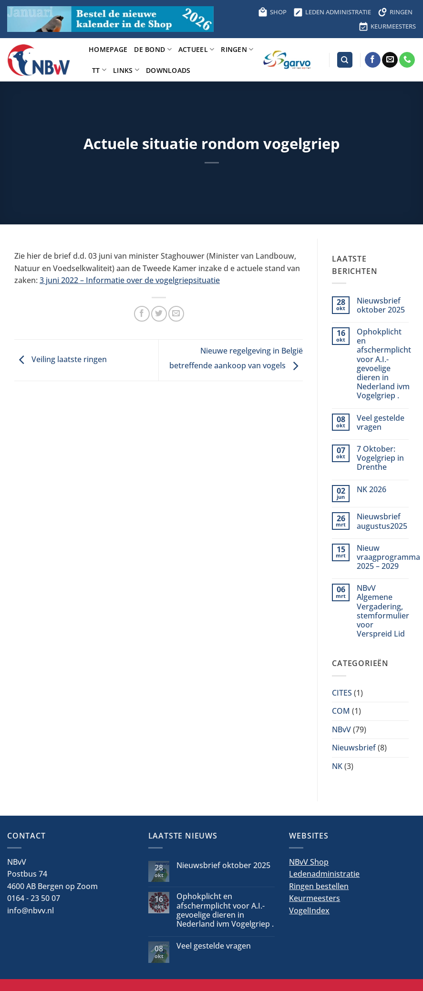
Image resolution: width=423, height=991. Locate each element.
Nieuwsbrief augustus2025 (382, 521)
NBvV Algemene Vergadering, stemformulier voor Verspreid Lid (383, 611)
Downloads (168, 70)
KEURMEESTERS (387, 26)
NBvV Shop (309, 862)
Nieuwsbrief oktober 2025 (381, 305)
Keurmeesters (314, 898)
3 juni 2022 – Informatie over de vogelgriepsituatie (130, 280)
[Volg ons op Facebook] (373, 60)
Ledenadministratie (324, 874)
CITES (342, 693)
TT (99, 69)
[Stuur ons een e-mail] (390, 60)
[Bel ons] (407, 60)
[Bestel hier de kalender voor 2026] (110, 18)
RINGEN (395, 12)
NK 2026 (371, 489)
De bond (153, 49)
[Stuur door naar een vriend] (176, 314)
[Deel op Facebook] (142, 314)
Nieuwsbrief (354, 747)
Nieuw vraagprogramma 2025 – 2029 (388, 557)
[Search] (344, 60)
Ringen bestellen (319, 886)
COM (341, 711)
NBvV (341, 729)
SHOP (272, 12)
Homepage (108, 49)
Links (126, 69)
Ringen (237, 49)
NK (337, 766)
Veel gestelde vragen (380, 423)
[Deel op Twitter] (159, 314)
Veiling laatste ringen (60, 359)
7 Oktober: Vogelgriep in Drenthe (380, 458)
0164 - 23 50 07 (33, 898)
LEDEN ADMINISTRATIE (332, 12)
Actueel (196, 49)
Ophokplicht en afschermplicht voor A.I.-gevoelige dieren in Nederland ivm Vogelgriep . (384, 364)
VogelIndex (309, 910)
